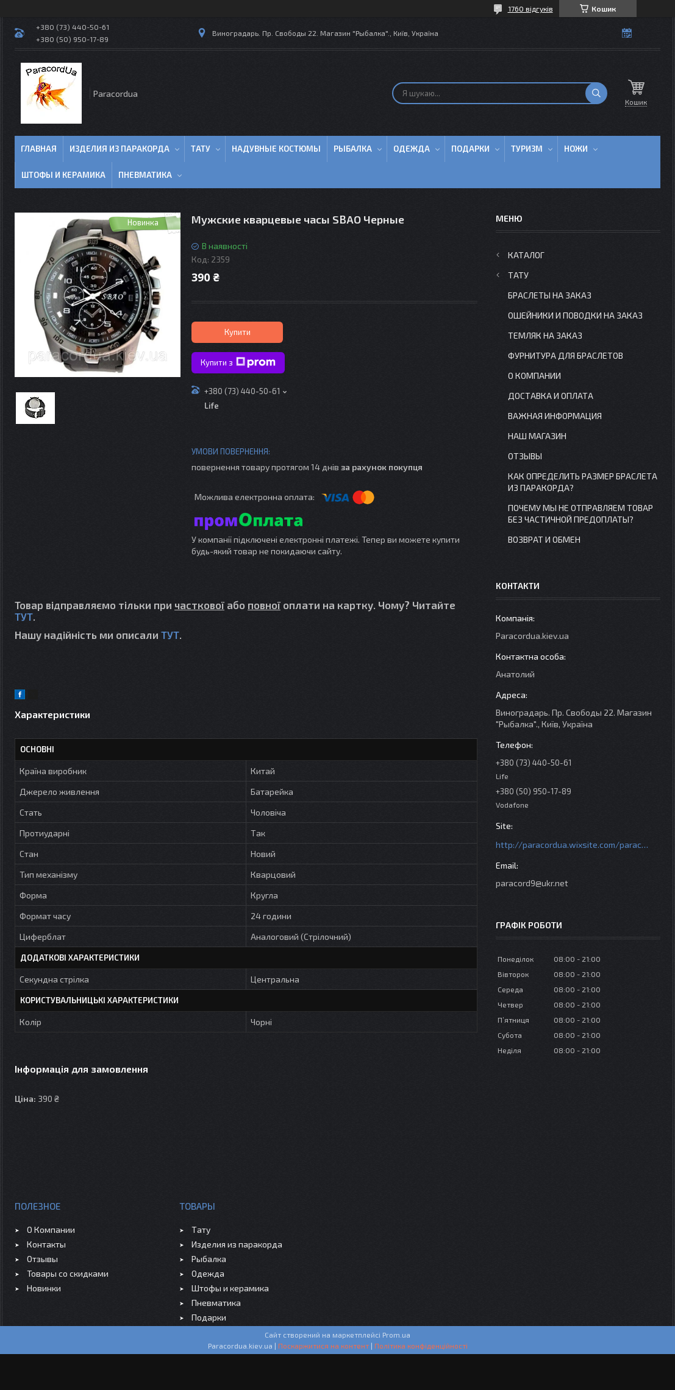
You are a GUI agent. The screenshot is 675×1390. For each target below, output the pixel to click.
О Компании (534, 375)
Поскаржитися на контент (323, 1345)
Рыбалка (353, 148)
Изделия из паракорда (120, 148)
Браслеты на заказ (549, 295)
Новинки (44, 1288)
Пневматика (145, 175)
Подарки (470, 148)
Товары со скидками (68, 1273)
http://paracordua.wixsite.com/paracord (572, 844)
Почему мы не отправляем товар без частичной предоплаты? (580, 513)
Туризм (527, 148)
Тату (200, 148)
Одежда (411, 148)
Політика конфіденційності (421, 1345)
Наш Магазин (537, 436)
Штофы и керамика (230, 1288)
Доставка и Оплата (550, 395)
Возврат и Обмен (544, 539)
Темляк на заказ (545, 335)
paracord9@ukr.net (532, 883)
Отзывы (525, 456)
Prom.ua (396, 1334)
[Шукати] (596, 93)
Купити (237, 332)
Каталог (526, 255)
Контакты (46, 1244)
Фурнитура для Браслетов (565, 355)
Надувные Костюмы (276, 148)
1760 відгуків (530, 8)
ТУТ (24, 616)
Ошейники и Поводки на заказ (575, 315)
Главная (39, 148)
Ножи (576, 148)
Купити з (238, 362)
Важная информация (555, 416)
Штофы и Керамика (63, 175)
